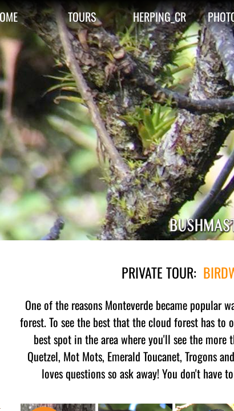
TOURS (82, 16)
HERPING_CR (159, 16)
